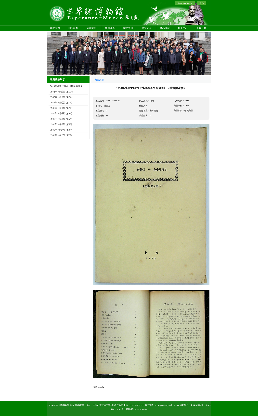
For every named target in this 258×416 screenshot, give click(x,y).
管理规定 (92, 28)
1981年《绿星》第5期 (61, 119)
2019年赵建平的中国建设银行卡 (66, 86)
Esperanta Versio (185, 3)
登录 (202, 3)
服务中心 (183, 28)
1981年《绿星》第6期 (61, 113)
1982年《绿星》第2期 (61, 97)
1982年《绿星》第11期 (61, 92)
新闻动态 (110, 28)
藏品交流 (146, 28)
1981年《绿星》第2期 (61, 135)
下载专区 (201, 28)
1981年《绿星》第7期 (61, 108)
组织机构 (73, 28)
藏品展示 (165, 28)
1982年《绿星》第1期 (61, 102)
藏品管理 (128, 28)
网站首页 (55, 28)
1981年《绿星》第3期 (61, 130)
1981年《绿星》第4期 (61, 124)
